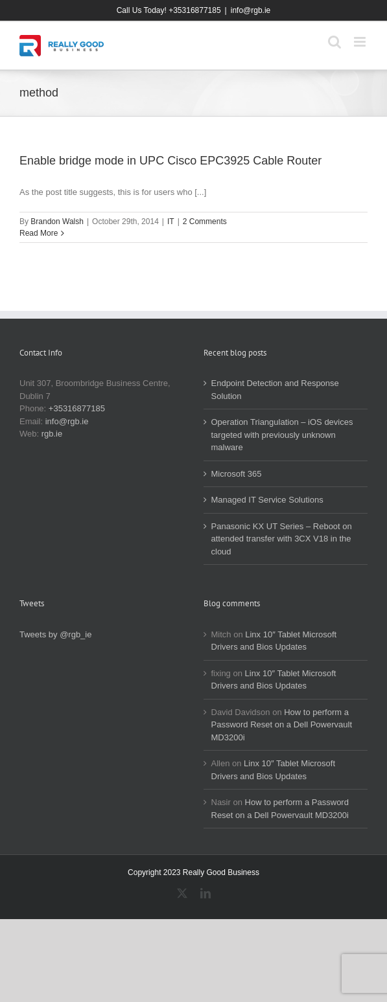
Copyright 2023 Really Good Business (193, 872)
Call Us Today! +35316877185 (169, 10)
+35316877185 (77, 408)
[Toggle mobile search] (334, 42)
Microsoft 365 (236, 474)
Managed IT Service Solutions (267, 500)
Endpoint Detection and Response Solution (275, 389)
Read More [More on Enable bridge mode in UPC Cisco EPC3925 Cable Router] (38, 233)
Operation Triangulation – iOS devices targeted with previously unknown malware (282, 434)
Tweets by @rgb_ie (55, 634)
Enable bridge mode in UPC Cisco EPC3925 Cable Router (170, 160)
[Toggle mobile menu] (361, 42)
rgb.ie (52, 433)
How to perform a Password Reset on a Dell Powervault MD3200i (282, 724)
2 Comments (205, 221)
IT (170, 221)
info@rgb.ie (251, 10)
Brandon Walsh (57, 221)
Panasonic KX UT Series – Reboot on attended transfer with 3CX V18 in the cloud (281, 538)
